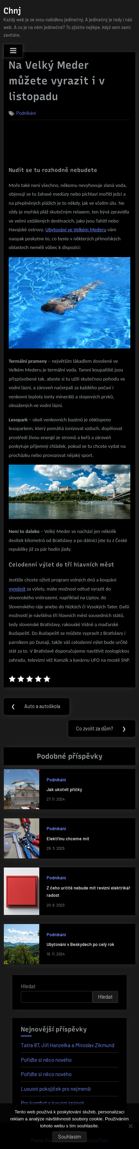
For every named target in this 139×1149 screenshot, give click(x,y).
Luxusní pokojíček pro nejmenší (56, 1089)
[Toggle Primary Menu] (13, 51)
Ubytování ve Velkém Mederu (76, 229)
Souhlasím (69, 1136)
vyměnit (17, 589)
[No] (130, 1125)
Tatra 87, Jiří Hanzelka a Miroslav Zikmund (67, 1045)
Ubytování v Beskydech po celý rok (80, 944)
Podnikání (26, 113)
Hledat (28, 986)
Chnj (12, 11)
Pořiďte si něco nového (46, 1060)
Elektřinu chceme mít (68, 838)
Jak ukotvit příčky (64, 789)
